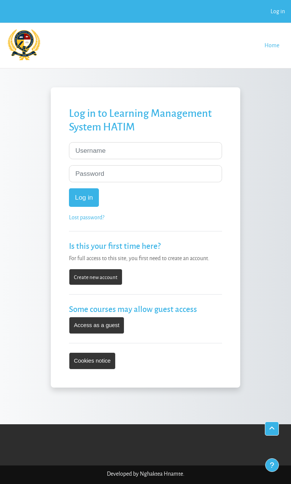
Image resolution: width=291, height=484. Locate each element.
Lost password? (86, 217)
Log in (278, 11)
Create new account (95, 277)
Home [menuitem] (271, 45)
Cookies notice (92, 361)
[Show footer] (272, 465)
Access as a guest (96, 325)
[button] (272, 429)
